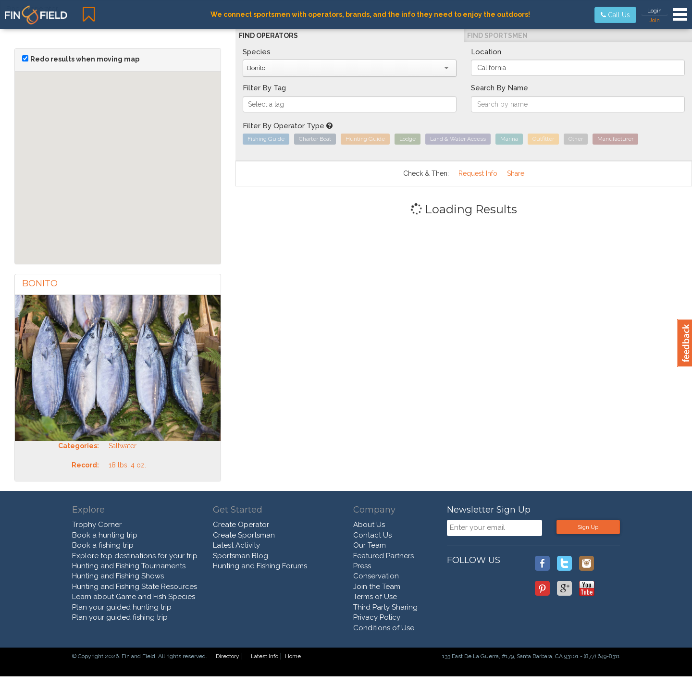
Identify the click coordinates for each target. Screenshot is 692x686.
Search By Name (499, 88)
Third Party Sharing (385, 607)
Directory (227, 656)
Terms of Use (375, 596)
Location (486, 52)
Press (362, 566)
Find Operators (268, 35)
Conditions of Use (383, 628)
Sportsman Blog (240, 555)
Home (293, 656)
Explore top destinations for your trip (135, 555)
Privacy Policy (376, 617)
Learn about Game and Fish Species (133, 596)
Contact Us (372, 535)
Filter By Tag (264, 88)
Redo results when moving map (84, 59)
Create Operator (241, 524)
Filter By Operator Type (288, 126)
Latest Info (264, 656)
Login (654, 10)
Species (257, 52)
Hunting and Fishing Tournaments (128, 566)
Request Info (477, 173)
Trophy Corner (97, 524)
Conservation (376, 576)
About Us (369, 524)
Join (654, 20)
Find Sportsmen (497, 35)
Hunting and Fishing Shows (118, 576)
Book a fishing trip (103, 545)
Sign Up (588, 527)
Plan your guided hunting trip (122, 607)
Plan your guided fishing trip (120, 617)
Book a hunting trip (104, 535)
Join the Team (376, 586)
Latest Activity (236, 545)
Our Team (369, 545)
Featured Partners (383, 555)
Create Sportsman (244, 535)
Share (515, 173)
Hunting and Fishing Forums (260, 566)
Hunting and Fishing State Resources (134, 586)
